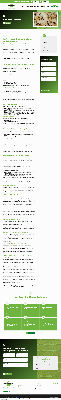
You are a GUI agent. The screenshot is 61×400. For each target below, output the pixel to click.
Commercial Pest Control (38, 385)
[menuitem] (49, 42)
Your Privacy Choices (13, 397)
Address (43, 72)
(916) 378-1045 (54, 7)
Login (35, 388)
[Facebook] (55, 383)
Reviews (36, 390)
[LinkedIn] (57, 383)
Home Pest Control (37, 383)
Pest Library (36, 386)
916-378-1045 (6, 391)
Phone (42, 67)
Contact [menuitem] (48, 6)
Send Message (46, 90)
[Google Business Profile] (53, 383)
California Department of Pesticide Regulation (11, 188)
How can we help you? (44, 77)
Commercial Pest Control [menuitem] (41, 6)
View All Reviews (31, 333)
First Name (43, 62)
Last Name (43, 64)
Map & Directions (19, 386)
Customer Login (45, 1)
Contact (36, 391)
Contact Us (36, 1)
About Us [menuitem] (27, 6)
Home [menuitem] (23, 6)
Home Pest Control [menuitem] (33, 6)
